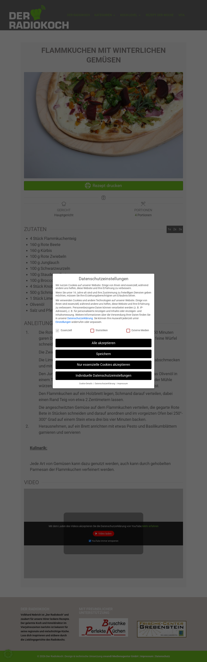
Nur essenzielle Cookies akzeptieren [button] (103, 362)
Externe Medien (137, 327)
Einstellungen (63, 319)
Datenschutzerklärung (80, 315)
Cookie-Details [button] (86, 381)
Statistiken (99, 327)
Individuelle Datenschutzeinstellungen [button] (103, 373)
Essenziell (64, 327)
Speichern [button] (103, 351)
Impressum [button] (122, 381)
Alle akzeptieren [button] (103, 340)
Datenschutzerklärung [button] (105, 381)
